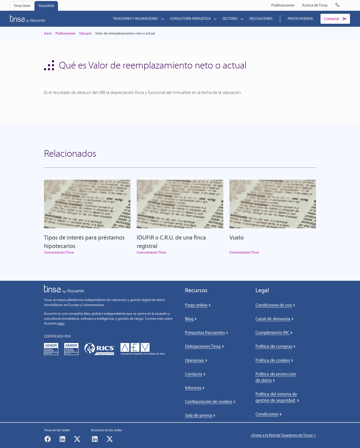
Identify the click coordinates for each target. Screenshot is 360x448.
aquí (61, 324)
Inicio (48, 34)
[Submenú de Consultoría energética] (214, 19)
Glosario (85, 34)
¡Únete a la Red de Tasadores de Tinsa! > (283, 435)
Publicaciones (66, 34)
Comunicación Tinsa (59, 253)
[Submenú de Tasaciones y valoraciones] (161, 19)
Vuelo (237, 238)
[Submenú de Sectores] (241, 19)
